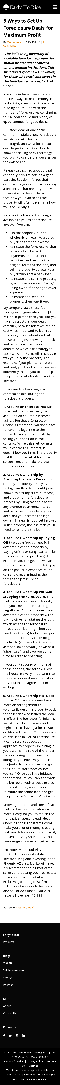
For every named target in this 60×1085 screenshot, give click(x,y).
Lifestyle (8, 977)
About (7, 1006)
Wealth (31, 907)
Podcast (8, 985)
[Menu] (55, 7)
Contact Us (9, 1013)
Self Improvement (14, 970)
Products (8, 942)
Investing (20, 907)
